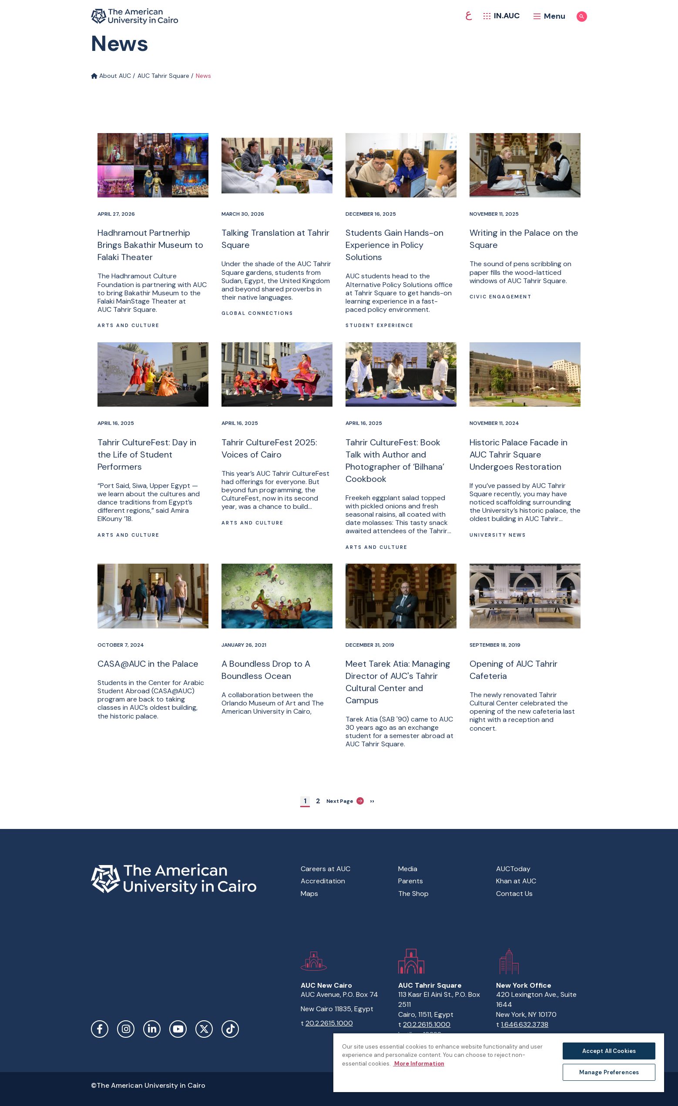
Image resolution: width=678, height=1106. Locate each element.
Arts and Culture (128, 325)
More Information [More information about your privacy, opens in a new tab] (418, 1063)
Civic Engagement (501, 297)
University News (498, 535)
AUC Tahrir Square (163, 76)
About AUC (111, 76)
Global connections (257, 313)
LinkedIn (152, 1029)
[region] (498, 1062)
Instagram (125, 1029)
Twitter (204, 1029)
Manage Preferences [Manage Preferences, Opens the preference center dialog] (609, 1072)
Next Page (345, 801)
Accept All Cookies (609, 1051)
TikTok (230, 1029)
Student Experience (379, 325)
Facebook (99, 1029)
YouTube (178, 1029)
